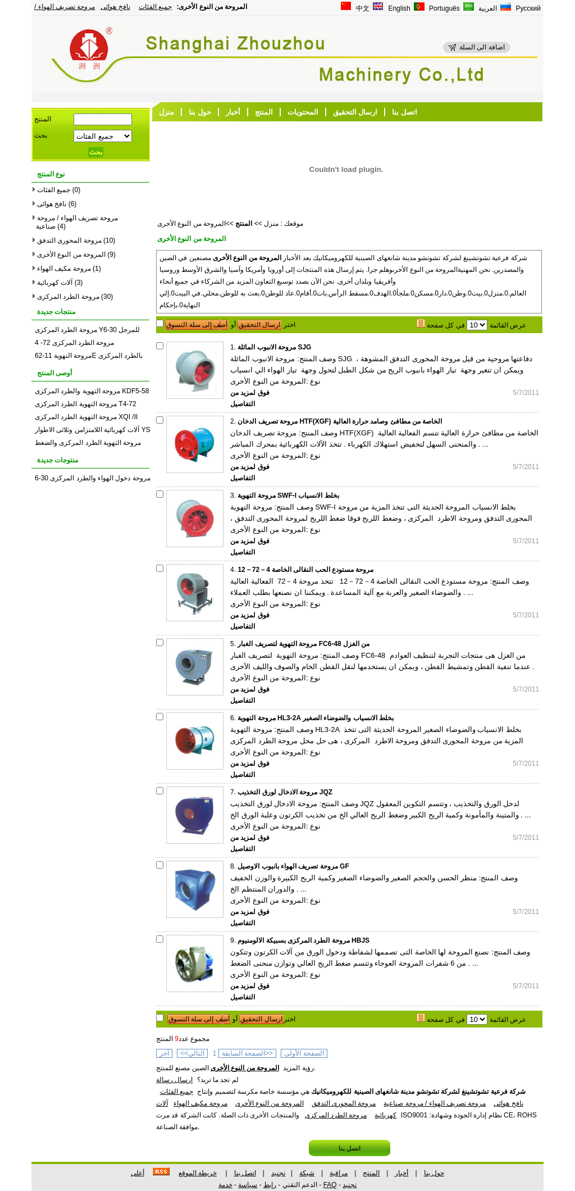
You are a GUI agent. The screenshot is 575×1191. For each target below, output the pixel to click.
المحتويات (303, 112)
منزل (166, 112)
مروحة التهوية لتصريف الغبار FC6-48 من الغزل (303, 644)
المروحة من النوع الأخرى (71, 254)
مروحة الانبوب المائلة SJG (274, 347)
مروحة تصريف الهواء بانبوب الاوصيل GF (293, 866)
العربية (487, 8)
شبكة (306, 1173)
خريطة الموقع (198, 1173)
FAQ (330, 1185)
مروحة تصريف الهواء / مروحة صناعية (435, 1103)
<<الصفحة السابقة (247, 1053)
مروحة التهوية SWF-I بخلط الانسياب (288, 495)
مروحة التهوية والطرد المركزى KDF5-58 (92, 391)
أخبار (233, 112)
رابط (269, 1185)
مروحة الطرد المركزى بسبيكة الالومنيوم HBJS (303, 940)
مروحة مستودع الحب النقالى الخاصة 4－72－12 (305, 570)
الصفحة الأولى (303, 1053)
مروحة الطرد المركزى (68, 297)
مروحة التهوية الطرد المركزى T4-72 (85, 404)
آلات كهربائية (54, 283)
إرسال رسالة (174, 1080)
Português (443, 8)
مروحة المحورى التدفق (69, 240)
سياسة (247, 1185)
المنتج (264, 112)
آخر (164, 1053)
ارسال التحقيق (355, 112)
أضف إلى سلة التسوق (196, 325)
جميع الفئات (155, 7)
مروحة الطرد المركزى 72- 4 (74, 343)
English (398, 8)
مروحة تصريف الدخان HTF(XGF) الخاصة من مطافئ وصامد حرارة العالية (340, 421)
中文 (361, 8)
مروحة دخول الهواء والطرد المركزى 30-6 (92, 478)
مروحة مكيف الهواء (64, 268)
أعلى (137, 1173)
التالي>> (192, 1053)
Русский (527, 8)
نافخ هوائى (115, 7)
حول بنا (200, 112)
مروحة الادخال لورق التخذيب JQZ (285, 792)
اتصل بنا (404, 112)
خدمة (225, 1185)
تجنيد (278, 1173)
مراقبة (339, 1173)
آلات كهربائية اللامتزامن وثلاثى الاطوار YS (92, 430)
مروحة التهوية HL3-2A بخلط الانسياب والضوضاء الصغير (316, 718)
